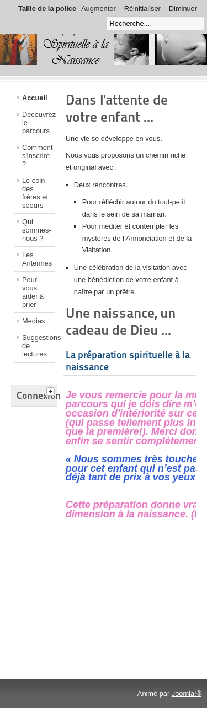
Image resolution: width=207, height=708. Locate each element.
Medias (33, 321)
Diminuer (183, 8)
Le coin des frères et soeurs (35, 192)
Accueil (34, 98)
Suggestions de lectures (38, 345)
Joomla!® (186, 693)
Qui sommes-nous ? (36, 230)
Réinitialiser (142, 8)
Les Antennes (37, 259)
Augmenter (98, 8)
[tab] (51, 390)
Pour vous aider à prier (33, 292)
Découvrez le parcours (38, 122)
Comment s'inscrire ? (37, 155)
